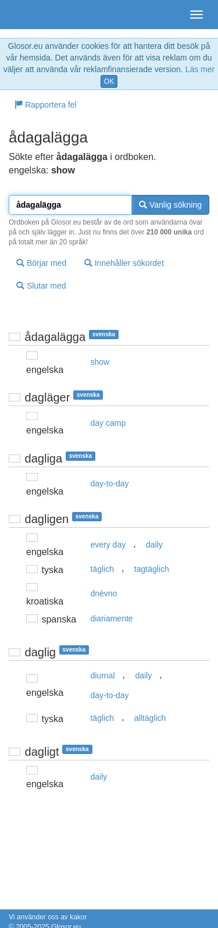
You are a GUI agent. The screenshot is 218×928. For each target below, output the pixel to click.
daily (154, 544)
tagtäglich (151, 569)
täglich (101, 569)
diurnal (102, 675)
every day (108, 544)
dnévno (103, 593)
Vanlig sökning (170, 204)
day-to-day (109, 483)
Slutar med (41, 285)
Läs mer (200, 69)
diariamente (111, 618)
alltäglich (150, 718)
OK (109, 81)
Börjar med (41, 263)
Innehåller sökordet (124, 263)
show (99, 362)
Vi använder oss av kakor (48, 917)
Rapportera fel (46, 104)
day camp (108, 423)
